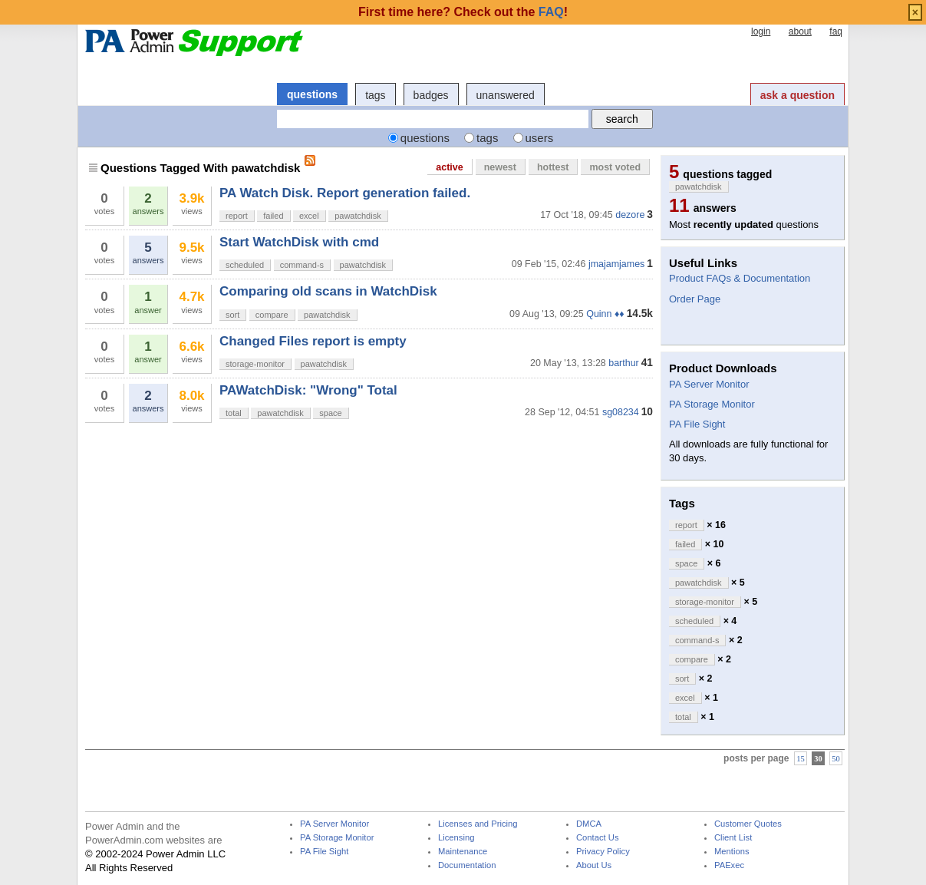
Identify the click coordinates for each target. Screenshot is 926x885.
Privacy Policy (603, 851)
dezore (629, 215)
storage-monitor (255, 363)
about (800, 31)
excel (309, 215)
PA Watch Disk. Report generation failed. (344, 193)
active (449, 167)
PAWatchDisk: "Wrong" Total (308, 390)
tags (375, 95)
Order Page (694, 299)
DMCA (588, 824)
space (330, 413)
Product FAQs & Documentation (739, 278)
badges (431, 95)
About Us (593, 865)
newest (500, 167)
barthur (623, 363)
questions (312, 94)
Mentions (732, 851)
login (760, 31)
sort (232, 314)
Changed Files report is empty (313, 341)
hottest (553, 167)
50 (836, 759)
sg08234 (620, 412)
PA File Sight (697, 424)
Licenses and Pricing (478, 824)
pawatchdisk (357, 215)
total (234, 413)
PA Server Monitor (709, 384)
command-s (302, 264)
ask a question (797, 95)
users (540, 137)
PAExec (729, 865)
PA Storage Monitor (712, 404)
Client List (733, 838)
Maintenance (462, 851)
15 (800, 759)
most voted (615, 167)
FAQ (551, 11)
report (237, 215)
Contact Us (597, 838)
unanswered (505, 95)
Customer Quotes (748, 824)
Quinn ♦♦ (605, 314)
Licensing (456, 838)
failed (273, 215)
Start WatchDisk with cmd (299, 242)
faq (835, 31)
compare (271, 314)
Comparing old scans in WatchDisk (328, 291)
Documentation (467, 865)
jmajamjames (616, 264)
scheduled (245, 264)
